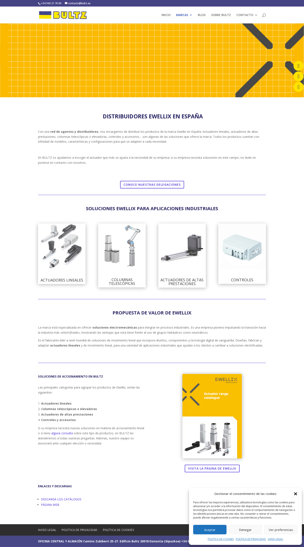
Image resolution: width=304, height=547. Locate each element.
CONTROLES (242, 279)
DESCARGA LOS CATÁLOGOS (61, 499)
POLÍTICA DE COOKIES (221, 539)
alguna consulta (62, 433)
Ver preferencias (281, 530)
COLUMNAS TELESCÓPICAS (122, 281)
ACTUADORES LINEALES (62, 280)
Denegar (245, 530)
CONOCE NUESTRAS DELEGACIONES (152, 185)
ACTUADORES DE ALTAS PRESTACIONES (182, 281)
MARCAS (182, 15)
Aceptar (210, 530)
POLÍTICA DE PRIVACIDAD (251, 539)
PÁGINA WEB (50, 505)
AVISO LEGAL (275, 539)
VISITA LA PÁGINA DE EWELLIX (212, 468)
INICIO (166, 15)
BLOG (202, 15)
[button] (295, 494)
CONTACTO (244, 15)
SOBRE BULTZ (221, 15)
